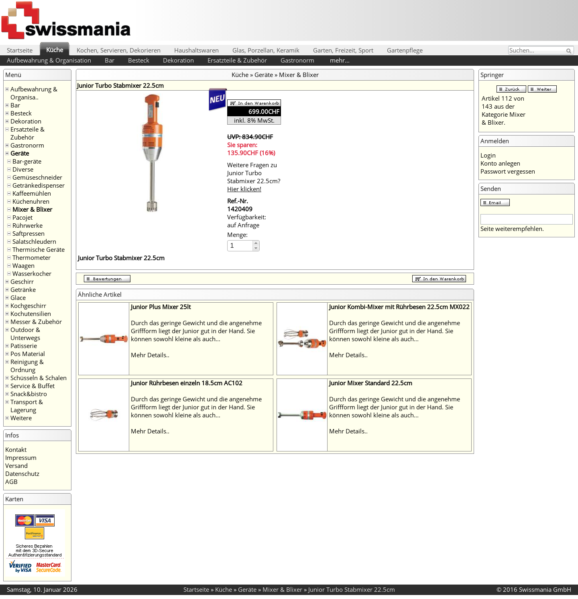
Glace (18, 297)
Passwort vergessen (507, 171)
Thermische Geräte (38, 249)
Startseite (20, 50)
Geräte (19, 153)
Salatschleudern (34, 241)
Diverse (22, 169)
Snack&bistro (28, 394)
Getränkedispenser (38, 185)
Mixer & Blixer (32, 209)
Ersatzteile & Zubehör (237, 60)
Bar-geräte (26, 161)
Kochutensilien (30, 314)
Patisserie (23, 346)
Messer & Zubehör (36, 322)
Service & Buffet (32, 386)
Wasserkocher (31, 273)
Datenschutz (22, 473)
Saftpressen (28, 233)
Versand (16, 465)
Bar (109, 60)
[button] (255, 243)
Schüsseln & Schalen (38, 378)
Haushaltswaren (196, 50)
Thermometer (31, 257)
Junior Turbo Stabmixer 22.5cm (351, 589)
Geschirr (22, 281)
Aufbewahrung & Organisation (49, 60)
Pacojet (22, 217)
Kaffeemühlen (31, 193)
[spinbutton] (240, 245)
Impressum (21, 457)
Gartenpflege (405, 50)
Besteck (138, 60)
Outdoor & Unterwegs (25, 334)
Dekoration (178, 60)
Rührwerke (27, 225)
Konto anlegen (500, 163)
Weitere (21, 418)
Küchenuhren (30, 201)
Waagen (23, 265)
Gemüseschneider (37, 177)
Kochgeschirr (28, 306)
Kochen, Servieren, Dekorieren (119, 50)
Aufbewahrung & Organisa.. (33, 93)
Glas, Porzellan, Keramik (265, 50)
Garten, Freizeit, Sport (343, 50)
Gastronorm (297, 60)
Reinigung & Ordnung (27, 366)
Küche (54, 50)
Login (488, 155)
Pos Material (27, 354)
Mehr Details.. (150, 355)
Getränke (23, 289)
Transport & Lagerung (26, 406)
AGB (11, 482)
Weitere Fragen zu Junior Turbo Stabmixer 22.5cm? (253, 177)
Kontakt (15, 449)
